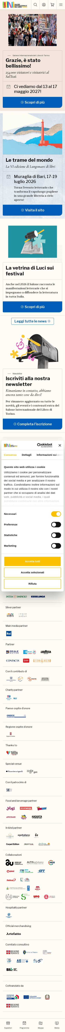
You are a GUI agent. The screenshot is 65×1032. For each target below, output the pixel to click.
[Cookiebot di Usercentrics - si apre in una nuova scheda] (38, 445)
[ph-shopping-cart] (52, 5)
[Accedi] (44, 5)
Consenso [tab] (10, 454)
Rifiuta (33, 583)
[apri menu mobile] (61, 5)
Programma (24, 1025)
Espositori (8, 1025)
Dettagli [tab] (26, 454)
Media (56, 1025)
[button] (35, 5)
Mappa (41, 1025)
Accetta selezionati (32, 572)
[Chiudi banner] (60, 445)
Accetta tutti (32, 561)
